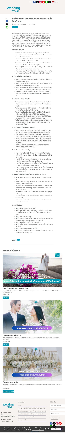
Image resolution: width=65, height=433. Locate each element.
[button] (30, 2)
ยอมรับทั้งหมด (56, 429)
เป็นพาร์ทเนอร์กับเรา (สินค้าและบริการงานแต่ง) (30, 414)
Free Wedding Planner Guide (26, 417)
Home (19, 405)
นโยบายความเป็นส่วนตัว (38, 430)
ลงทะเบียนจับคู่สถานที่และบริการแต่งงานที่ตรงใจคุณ (31, 408)
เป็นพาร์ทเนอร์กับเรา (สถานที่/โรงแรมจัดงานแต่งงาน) (32, 411)
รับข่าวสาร (54, 418)
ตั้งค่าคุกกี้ (46, 429)
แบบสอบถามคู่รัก (22, 420)
